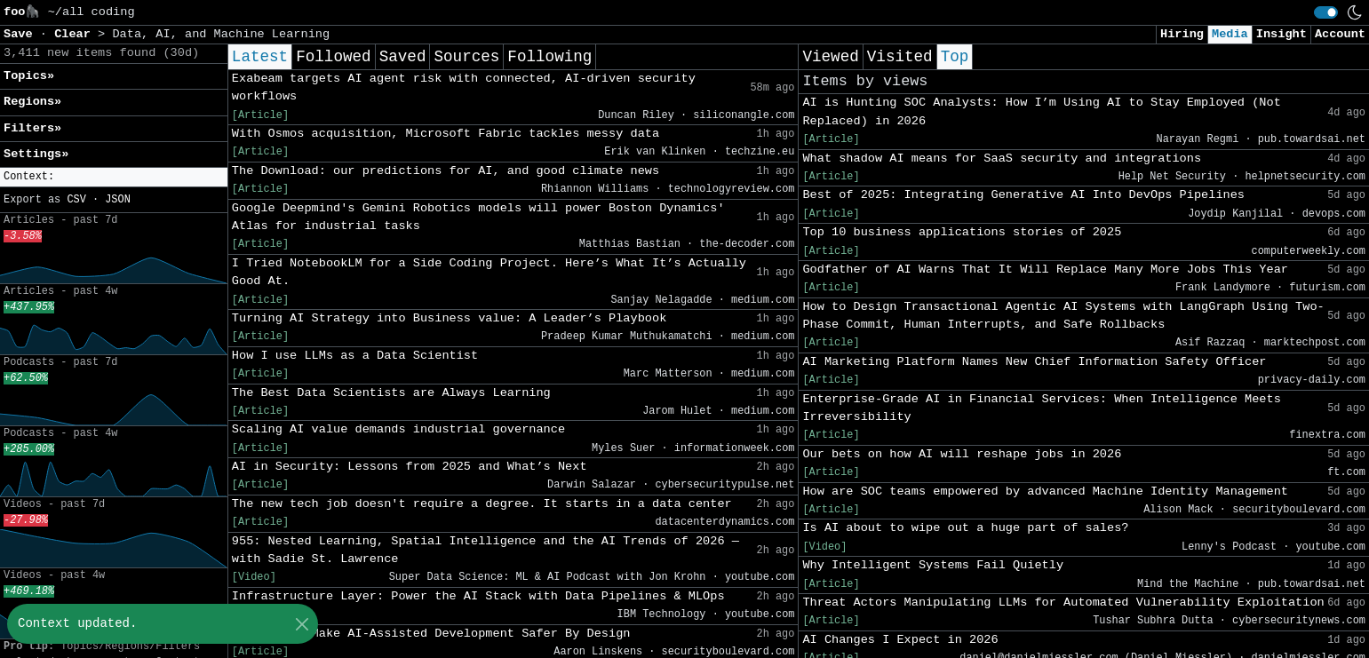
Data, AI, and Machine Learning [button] (221, 34)
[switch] (1326, 12)
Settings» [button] (36, 154)
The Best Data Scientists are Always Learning (391, 393)
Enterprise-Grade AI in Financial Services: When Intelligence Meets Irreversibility (1041, 408)
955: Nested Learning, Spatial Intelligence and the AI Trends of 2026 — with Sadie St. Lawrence (485, 550)
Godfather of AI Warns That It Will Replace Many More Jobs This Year (1045, 269)
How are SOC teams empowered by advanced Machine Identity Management (1045, 491)
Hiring (1182, 34)
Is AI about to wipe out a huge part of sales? (965, 528)
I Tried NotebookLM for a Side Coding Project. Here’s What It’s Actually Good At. (489, 272)
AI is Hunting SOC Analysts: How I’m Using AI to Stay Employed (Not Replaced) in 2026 (1041, 111)
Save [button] (22, 34)
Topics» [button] (29, 76)
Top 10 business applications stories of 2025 (961, 232)
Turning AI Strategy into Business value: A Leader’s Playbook (449, 318)
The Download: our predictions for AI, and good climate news (445, 171)
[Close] (301, 623)
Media (1230, 34)
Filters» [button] (32, 128)
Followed (333, 57)
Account (1340, 34)
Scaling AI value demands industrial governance (398, 429)
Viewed (830, 57)
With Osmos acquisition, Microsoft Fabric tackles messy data (445, 133)
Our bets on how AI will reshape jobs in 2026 (961, 454)
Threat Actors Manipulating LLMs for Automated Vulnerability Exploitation (1063, 602)
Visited (900, 57)
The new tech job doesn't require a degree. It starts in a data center (482, 504)
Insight (1281, 34)
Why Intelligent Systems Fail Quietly (932, 565)
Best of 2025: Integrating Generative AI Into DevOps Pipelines (1023, 195)
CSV (76, 200)
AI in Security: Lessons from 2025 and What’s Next (409, 466)
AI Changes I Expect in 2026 (900, 639)
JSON (118, 200)
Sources (466, 57)
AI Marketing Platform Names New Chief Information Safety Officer (1034, 362)
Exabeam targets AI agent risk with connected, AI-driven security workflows (464, 87)
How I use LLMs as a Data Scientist (355, 355)
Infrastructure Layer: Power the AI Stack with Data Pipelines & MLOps (478, 596)
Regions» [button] (32, 101)
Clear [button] (76, 34)
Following (549, 57)
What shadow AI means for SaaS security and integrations (1001, 158)
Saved (402, 57)
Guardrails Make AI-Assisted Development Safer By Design (431, 633)
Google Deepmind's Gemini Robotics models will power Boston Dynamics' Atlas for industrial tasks (478, 217)
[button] (113, 177)
